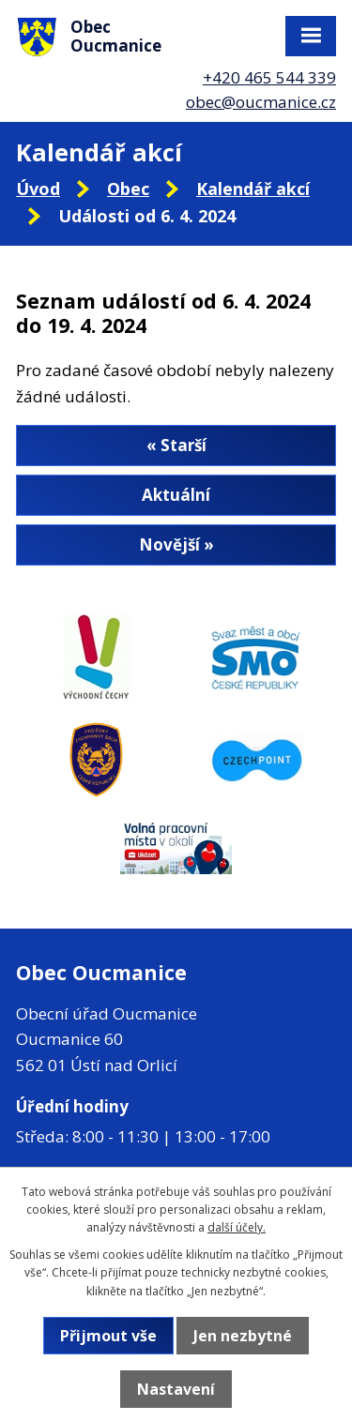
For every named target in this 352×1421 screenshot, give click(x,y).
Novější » (176, 544)
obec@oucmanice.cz (261, 102)
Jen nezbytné (242, 1335)
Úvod (38, 188)
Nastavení (176, 1389)
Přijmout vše (108, 1335)
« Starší (176, 445)
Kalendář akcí (253, 188)
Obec (128, 188)
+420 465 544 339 (269, 77)
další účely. (236, 1227)
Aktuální (176, 495)
